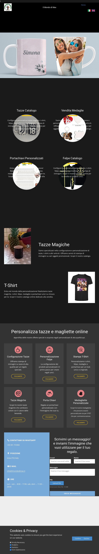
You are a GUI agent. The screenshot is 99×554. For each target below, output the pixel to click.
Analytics (15, 545)
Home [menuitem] (83, 5)
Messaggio (54, 467)
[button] (7, 246)
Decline (86, 538)
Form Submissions (18, 550)
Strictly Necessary (18, 542)
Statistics (15, 547)
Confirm (78, 538)
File (51, 480)
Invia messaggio (72, 493)
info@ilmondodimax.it (16, 471)
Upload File (57, 483)
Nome (76, 458)
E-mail (52, 458)
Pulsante (18, 376)
